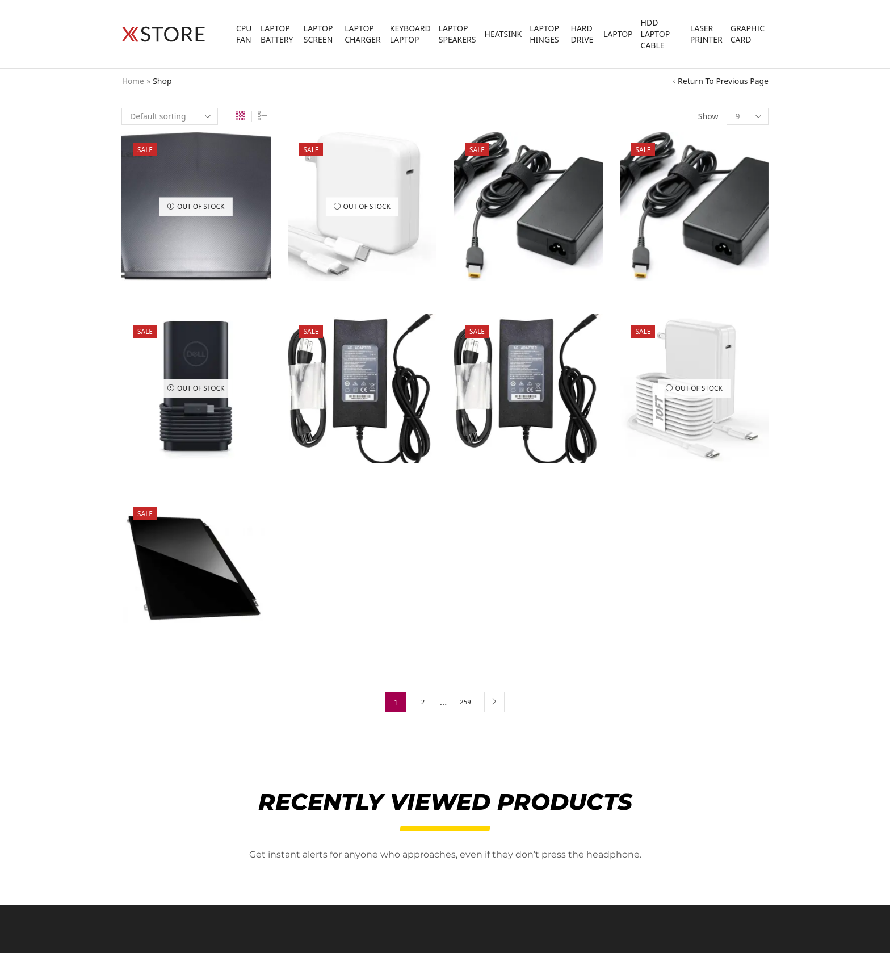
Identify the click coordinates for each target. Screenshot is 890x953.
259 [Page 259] (465, 702)
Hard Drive (582, 34)
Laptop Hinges (544, 34)
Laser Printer (706, 34)
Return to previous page (723, 81)
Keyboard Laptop (410, 34)
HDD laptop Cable (655, 34)
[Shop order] (169, 116)
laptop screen (318, 34)
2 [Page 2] (423, 702)
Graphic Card (748, 34)
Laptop (618, 33)
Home (133, 81)
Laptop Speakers (457, 34)
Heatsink (503, 33)
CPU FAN (244, 34)
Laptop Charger (363, 34)
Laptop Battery (277, 34)
